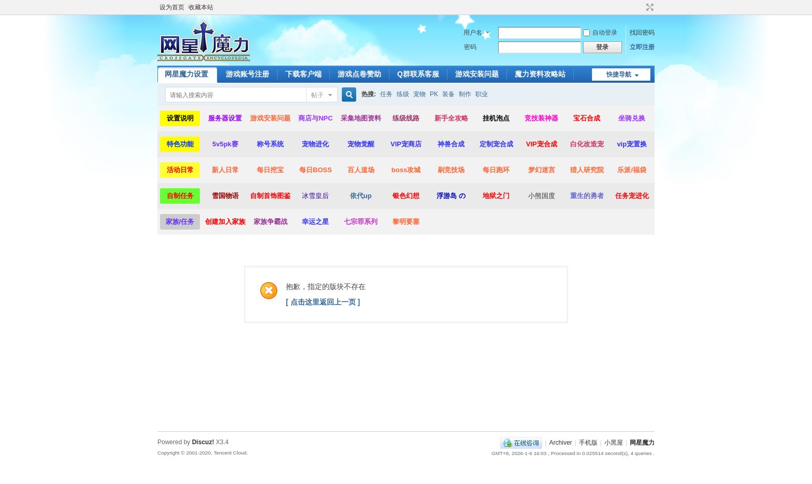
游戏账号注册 (247, 74)
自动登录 (600, 32)
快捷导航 (618, 74)
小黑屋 (613, 442)
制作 (465, 94)
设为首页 (172, 7)
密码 (470, 47)
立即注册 (642, 47)
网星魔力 (642, 442)
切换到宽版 (649, 7)
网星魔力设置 (186, 74)
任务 (386, 94)
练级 (403, 94)
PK (434, 94)
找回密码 (642, 32)
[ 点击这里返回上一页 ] (323, 302)
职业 (481, 94)
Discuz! (203, 442)
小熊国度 (541, 196)
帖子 (317, 95)
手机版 (588, 442)
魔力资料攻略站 (540, 74)
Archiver (560, 442)
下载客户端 (303, 74)
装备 (448, 94)
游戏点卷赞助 (359, 74)
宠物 (419, 94)
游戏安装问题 (477, 74)
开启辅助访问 (640, 7)
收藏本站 (201, 7)
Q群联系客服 (418, 74)
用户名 (472, 32)
